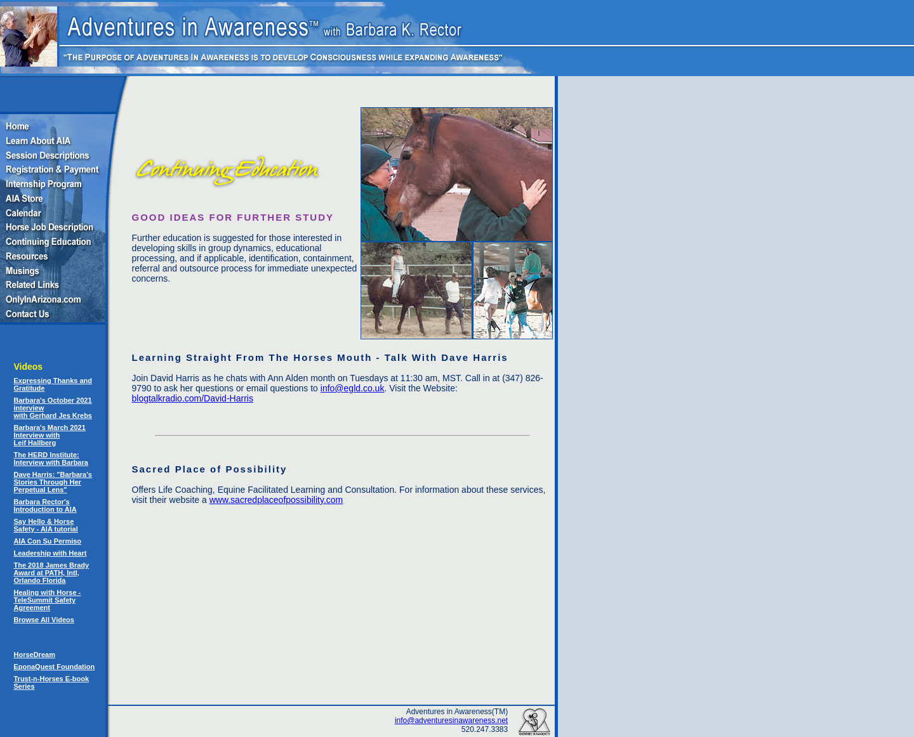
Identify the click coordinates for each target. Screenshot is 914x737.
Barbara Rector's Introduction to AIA (45, 505)
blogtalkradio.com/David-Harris (192, 398)
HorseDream (34, 654)
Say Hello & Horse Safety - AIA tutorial (46, 525)
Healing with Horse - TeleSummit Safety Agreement (47, 600)
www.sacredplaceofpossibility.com (276, 500)
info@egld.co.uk (353, 388)
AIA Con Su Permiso (48, 541)
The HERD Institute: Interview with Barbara (51, 458)
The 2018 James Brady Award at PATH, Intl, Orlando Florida (51, 572)
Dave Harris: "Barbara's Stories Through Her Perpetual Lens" (53, 482)
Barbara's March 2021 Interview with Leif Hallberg (50, 435)
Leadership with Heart (50, 553)
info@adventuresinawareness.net (451, 720)
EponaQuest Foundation (54, 666)
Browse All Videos (44, 619)
